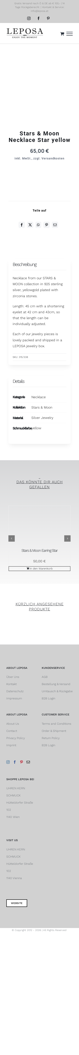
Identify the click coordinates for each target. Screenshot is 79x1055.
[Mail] (28, 762)
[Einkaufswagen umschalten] (62, 33)
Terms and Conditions (56, 723)
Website (17, 903)
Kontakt (11, 684)
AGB (45, 677)
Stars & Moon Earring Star (39, 550)
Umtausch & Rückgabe (57, 691)
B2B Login (48, 698)
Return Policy (51, 738)
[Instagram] (8, 762)
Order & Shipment (54, 731)
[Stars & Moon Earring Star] (39, 526)
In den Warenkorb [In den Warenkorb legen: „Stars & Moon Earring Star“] (41, 568)
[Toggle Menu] (69, 34)
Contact (11, 731)
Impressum (14, 698)
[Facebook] (21, 225)
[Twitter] (30, 225)
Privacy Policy (15, 738)
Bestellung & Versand (56, 684)
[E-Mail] (55, 225)
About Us (12, 723)
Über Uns (12, 677)
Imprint (11, 745)
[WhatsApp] (38, 225)
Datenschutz (15, 691)
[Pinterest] (46, 225)
